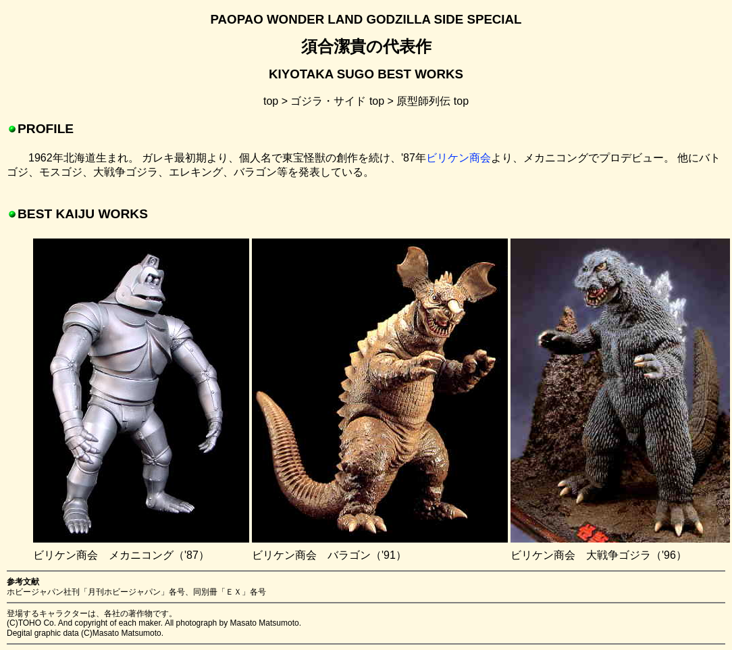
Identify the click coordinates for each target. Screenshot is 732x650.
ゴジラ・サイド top (337, 101)
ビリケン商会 (458, 158)
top (270, 101)
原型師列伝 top (432, 101)
